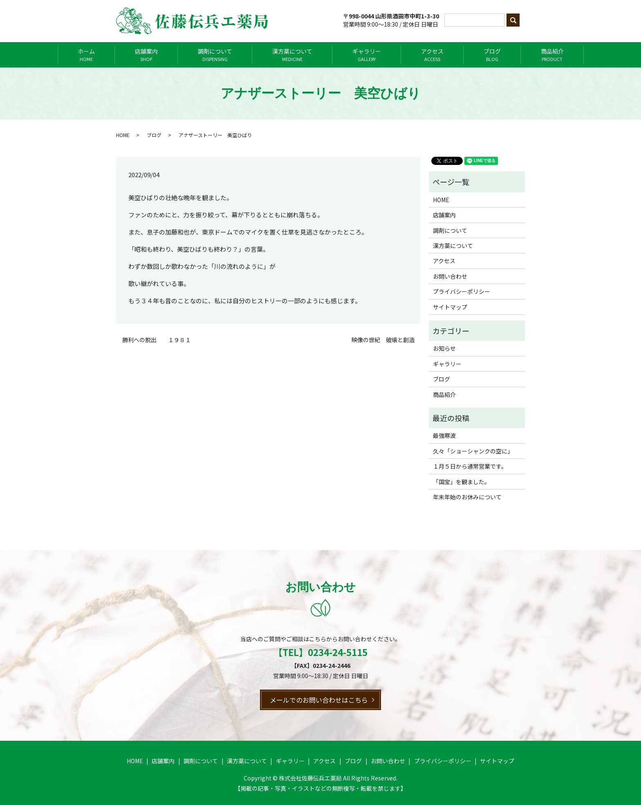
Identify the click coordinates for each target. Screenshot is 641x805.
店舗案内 (146, 55)
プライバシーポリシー (461, 291)
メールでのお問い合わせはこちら (319, 700)
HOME (123, 134)
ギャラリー (366, 55)
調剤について (215, 55)
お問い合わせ (450, 276)
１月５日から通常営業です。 (470, 466)
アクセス (432, 55)
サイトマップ (450, 307)
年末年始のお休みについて (467, 497)
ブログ (492, 55)
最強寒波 (444, 435)
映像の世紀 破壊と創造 (383, 340)
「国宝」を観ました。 (461, 482)
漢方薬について (292, 55)
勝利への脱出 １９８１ (156, 340)
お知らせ (444, 348)
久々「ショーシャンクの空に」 (473, 451)
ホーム (86, 55)
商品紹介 (552, 55)
